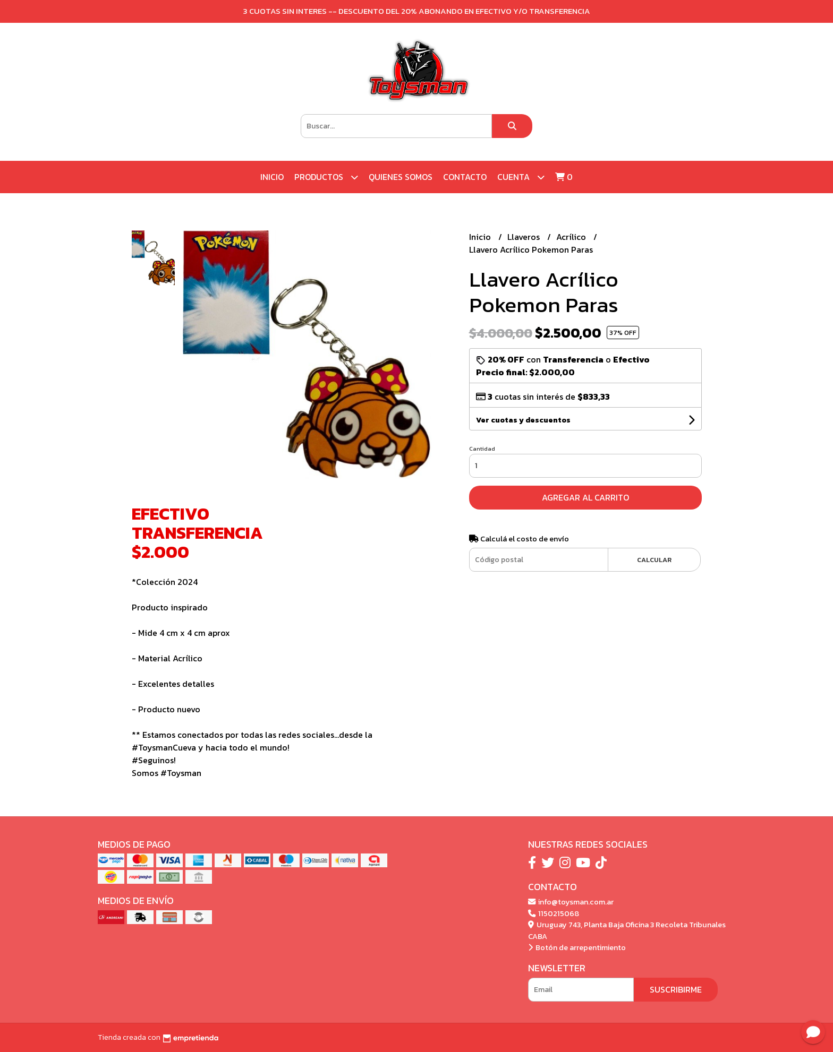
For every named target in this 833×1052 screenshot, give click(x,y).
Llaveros (524, 236)
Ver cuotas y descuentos (523, 420)
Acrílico (572, 236)
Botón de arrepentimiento (577, 947)
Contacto (465, 176)
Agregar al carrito (585, 497)
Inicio (272, 176)
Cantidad (482, 448)
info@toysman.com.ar (571, 902)
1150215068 (553, 913)
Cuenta (521, 177)
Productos (326, 177)
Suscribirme (676, 989)
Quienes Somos (400, 176)
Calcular (654, 560)
